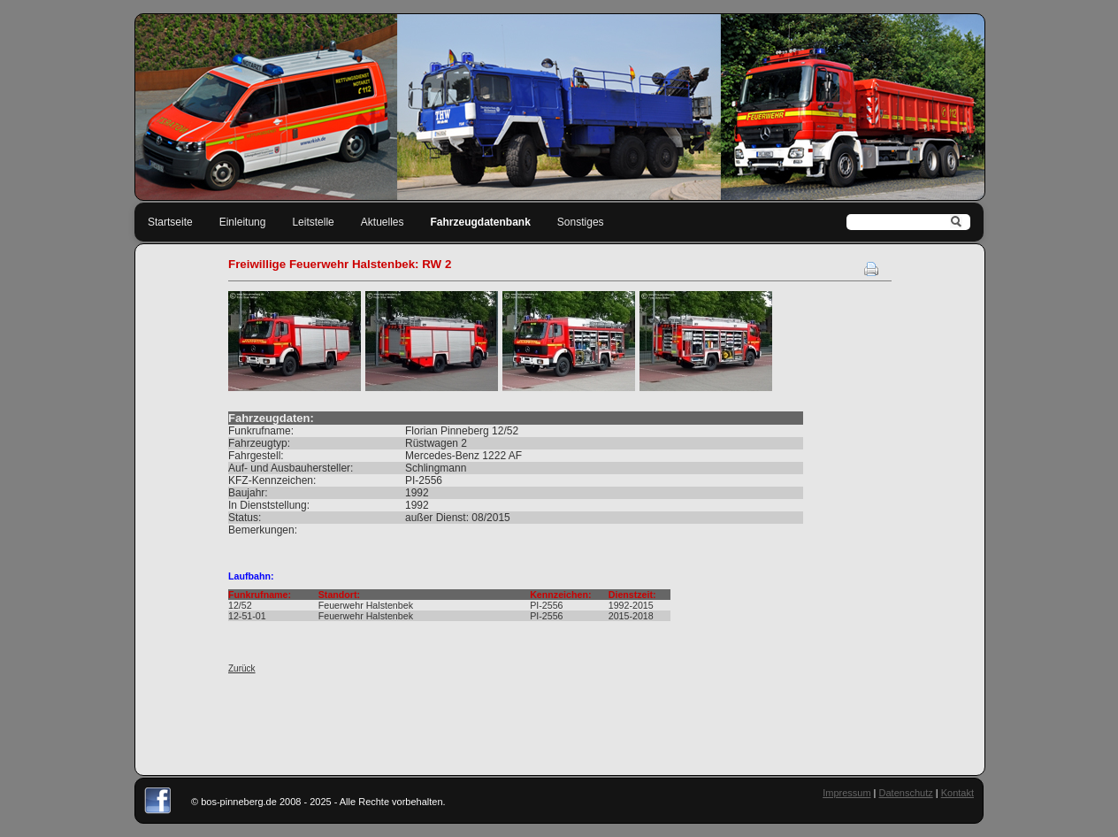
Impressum (846, 792)
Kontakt (957, 792)
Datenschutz (906, 792)
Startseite (170, 222)
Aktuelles (382, 222)
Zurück (242, 668)
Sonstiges (580, 222)
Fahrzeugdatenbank (481, 222)
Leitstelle (312, 222)
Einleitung (242, 222)
